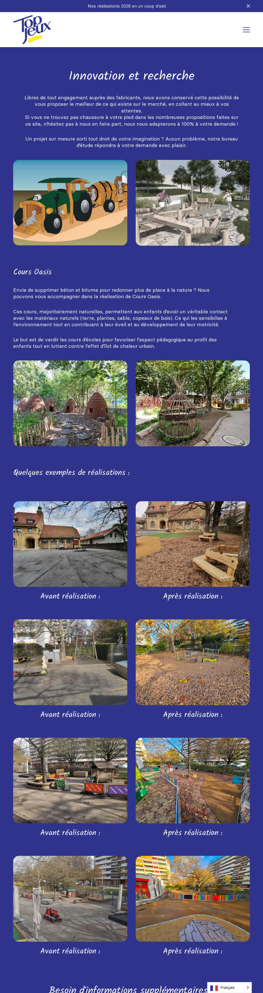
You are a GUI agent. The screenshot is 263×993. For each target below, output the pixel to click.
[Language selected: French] (229, 987)
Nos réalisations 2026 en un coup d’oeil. (127, 6)
